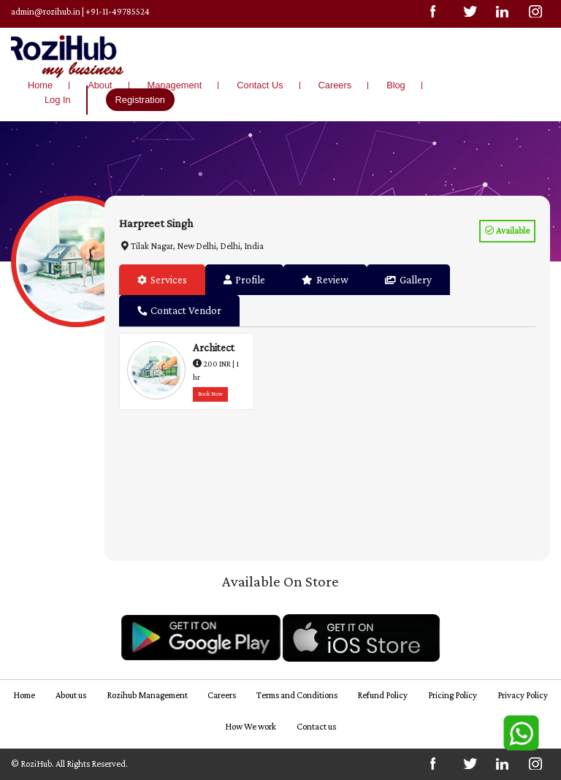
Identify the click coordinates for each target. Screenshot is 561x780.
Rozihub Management (147, 695)
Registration (140, 99)
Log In (58, 99)
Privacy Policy (522, 695)
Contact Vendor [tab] (179, 310)
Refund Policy (382, 695)
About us (71, 695)
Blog (395, 85)
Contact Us (260, 85)
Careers (335, 85)
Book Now (210, 394)
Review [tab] (325, 280)
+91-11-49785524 (117, 12)
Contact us (316, 727)
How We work (250, 727)
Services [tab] (162, 280)
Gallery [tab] (408, 280)
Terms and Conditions (296, 695)
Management (175, 85)
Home (40, 85)
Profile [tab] (244, 280)
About (100, 85)
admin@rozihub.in (45, 12)
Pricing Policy (452, 695)
